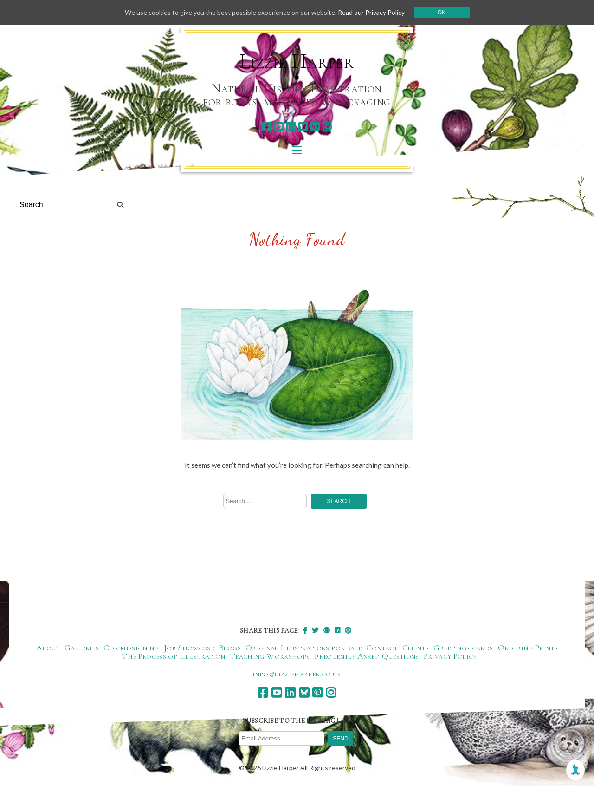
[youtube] (278, 126)
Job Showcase (189, 647)
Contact (382, 647)
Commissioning (131, 647)
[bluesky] (302, 126)
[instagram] (327, 126)
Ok (442, 12)
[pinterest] (314, 126)
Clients (415, 647)
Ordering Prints (528, 647)
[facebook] (266, 126)
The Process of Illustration (173, 656)
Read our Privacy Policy (371, 12)
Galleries (82, 647)
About (48, 647)
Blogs (230, 647)
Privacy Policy (450, 656)
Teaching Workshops (270, 656)
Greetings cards (463, 647)
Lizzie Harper (296, 61)
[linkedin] (290, 126)
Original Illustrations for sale (303, 647)
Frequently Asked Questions (366, 656)
